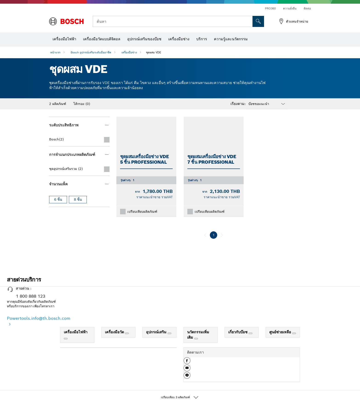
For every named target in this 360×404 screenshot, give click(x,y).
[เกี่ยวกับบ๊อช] (250, 333)
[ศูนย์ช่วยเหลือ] (294, 333)
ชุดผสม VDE (153, 52)
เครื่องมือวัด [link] (115, 332)
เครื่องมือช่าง (129, 52)
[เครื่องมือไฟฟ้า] (66, 338)
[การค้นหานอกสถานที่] (258, 21)
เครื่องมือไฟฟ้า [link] (75, 332)
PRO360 (270, 8)
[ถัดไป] (221, 235)
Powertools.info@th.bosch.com (38, 318)
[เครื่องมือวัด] (127, 333)
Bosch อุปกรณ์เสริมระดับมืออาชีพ (91, 52)
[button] (187, 362)
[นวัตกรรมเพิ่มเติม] (196, 338)
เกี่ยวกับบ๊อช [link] (238, 332)
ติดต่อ (307, 8)
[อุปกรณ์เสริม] (169, 333)
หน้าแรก (55, 52)
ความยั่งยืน (289, 8)
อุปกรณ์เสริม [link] (157, 332)
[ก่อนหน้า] (205, 235)
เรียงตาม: (238, 104)
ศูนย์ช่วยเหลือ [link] (280, 332)
